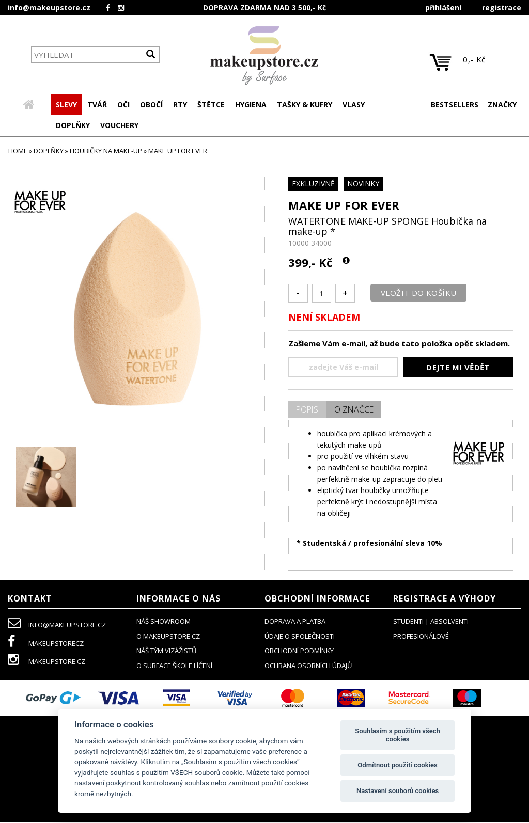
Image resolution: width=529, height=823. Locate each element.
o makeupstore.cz (168, 636)
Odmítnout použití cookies (397, 765)
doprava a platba (294, 621)
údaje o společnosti (299, 636)
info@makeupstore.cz (49, 7)
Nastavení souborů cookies (397, 791)
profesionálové (421, 636)
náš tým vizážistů (166, 651)
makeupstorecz (46, 643)
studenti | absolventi (431, 621)
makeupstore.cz (46, 662)
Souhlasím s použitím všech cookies (397, 735)
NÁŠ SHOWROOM (163, 621)
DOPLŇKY (49, 151)
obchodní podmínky (299, 651)
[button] (97, 105)
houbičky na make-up (106, 151)
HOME (17, 151)
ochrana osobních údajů (308, 666)
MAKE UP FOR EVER (343, 205)
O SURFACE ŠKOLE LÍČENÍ (174, 666)
